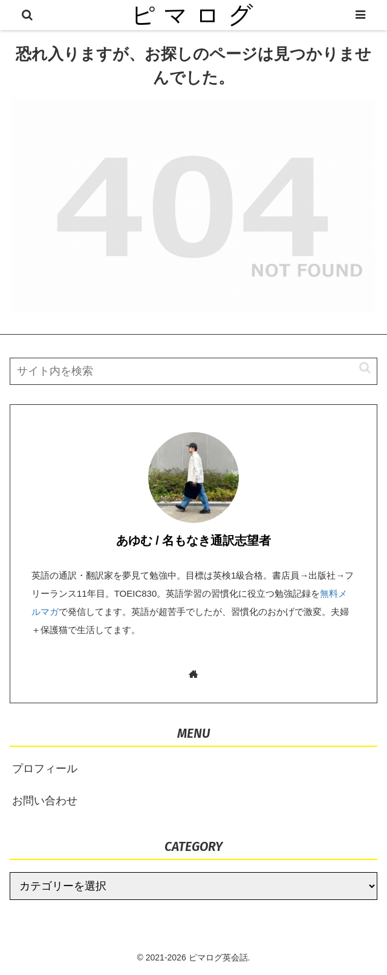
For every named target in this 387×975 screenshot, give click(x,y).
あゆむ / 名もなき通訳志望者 (194, 540)
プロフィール (44, 769)
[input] (193, 371)
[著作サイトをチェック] (193, 674)
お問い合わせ (44, 801)
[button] (359, 368)
